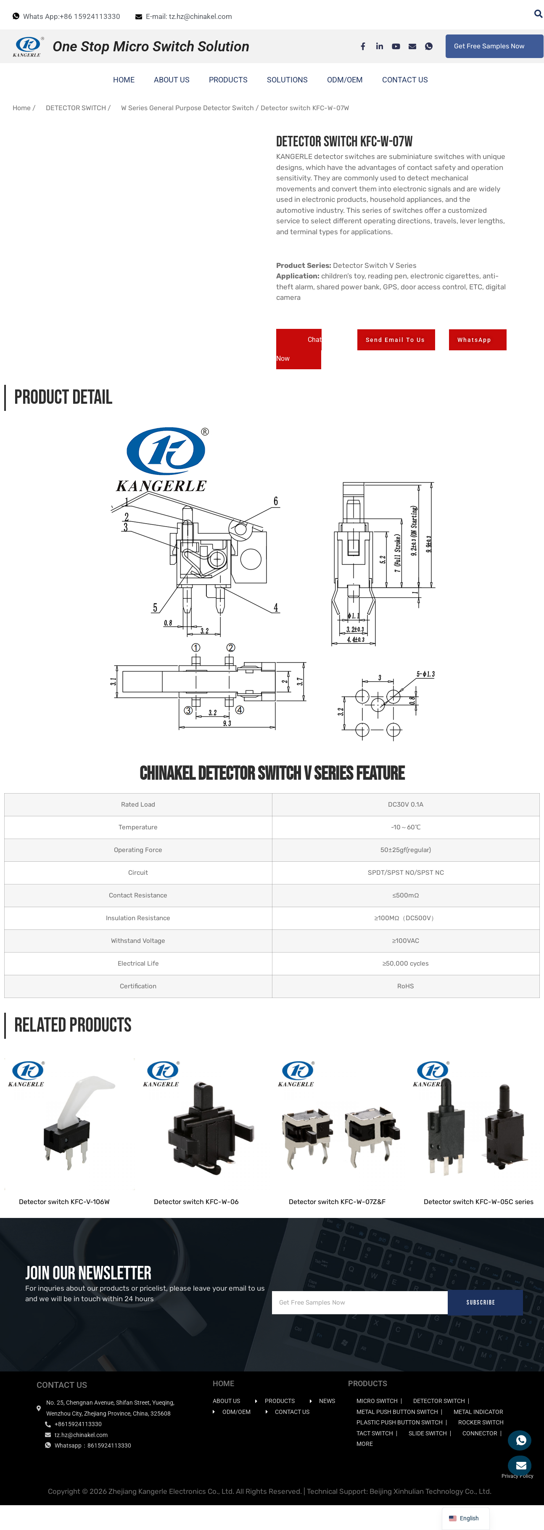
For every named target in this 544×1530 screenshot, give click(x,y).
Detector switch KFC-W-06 (196, 1216)
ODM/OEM (345, 79)
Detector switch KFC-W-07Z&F (337, 1216)
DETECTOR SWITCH (76, 108)
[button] (299, 349)
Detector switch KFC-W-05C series (478, 1216)
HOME (124, 79)
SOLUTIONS (287, 79)
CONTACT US (405, 79)
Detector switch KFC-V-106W (64, 1216)
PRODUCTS (228, 79)
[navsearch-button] (534, 14)
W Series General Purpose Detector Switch (187, 108)
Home (22, 108)
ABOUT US (172, 79)
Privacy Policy (517, 1490)
